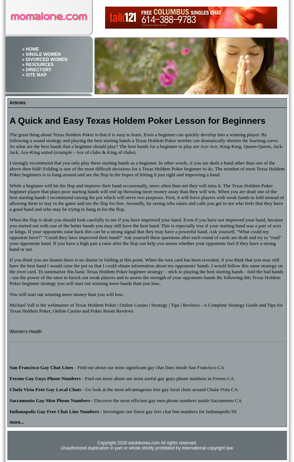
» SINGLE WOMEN (41, 54)
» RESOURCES (38, 64)
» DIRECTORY (36, 69)
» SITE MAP (34, 74)
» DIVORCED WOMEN (45, 59)
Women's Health (26, 331)
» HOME (30, 49)
